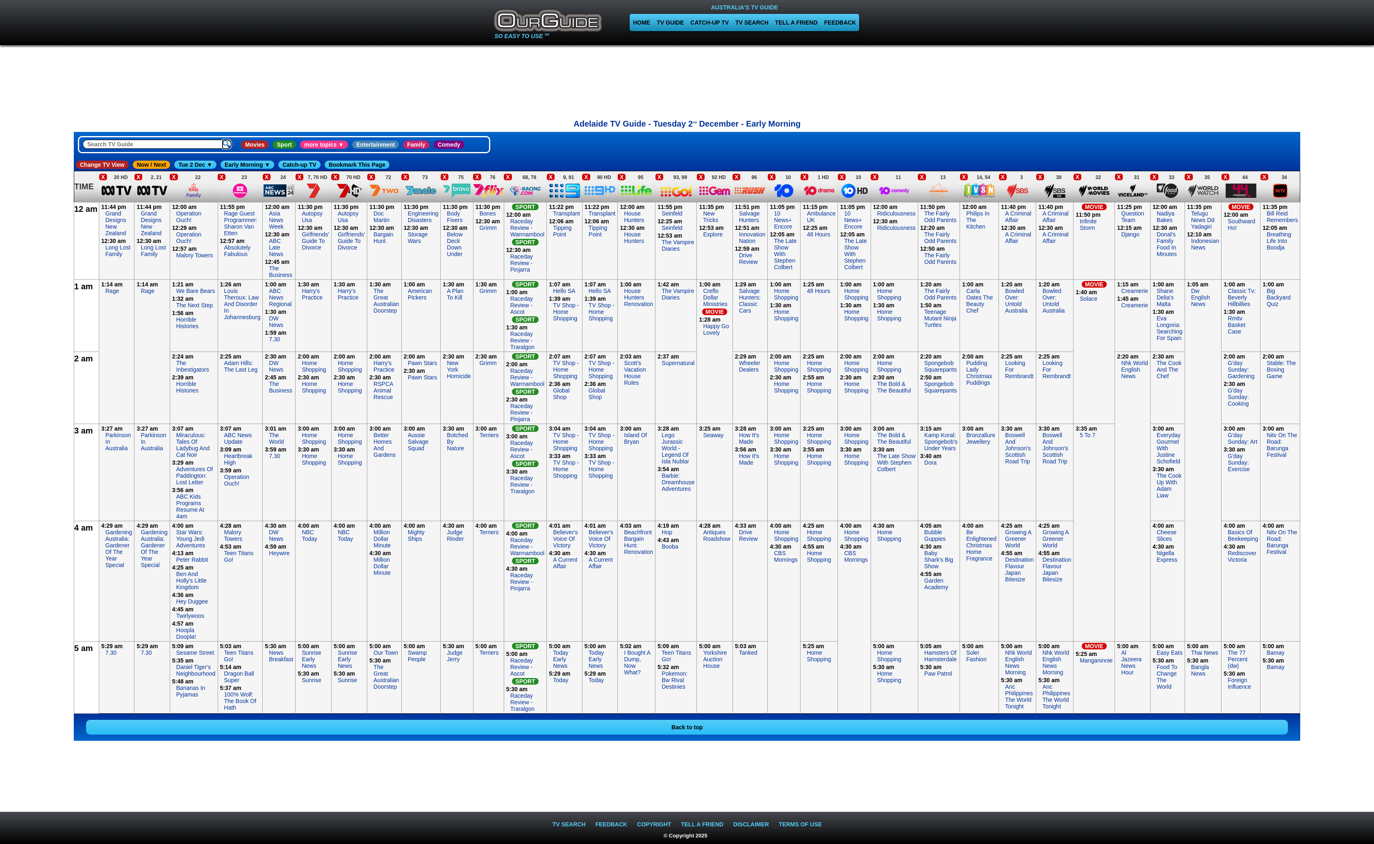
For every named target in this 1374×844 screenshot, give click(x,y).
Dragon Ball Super (239, 676)
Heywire (279, 553)
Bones (488, 213)
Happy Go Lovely (716, 329)
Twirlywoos (190, 616)
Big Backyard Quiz (1278, 297)
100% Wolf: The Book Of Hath (240, 701)
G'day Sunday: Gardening (1241, 369)
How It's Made (749, 438)
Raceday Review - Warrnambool (527, 228)
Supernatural (678, 363)
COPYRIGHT (654, 824)
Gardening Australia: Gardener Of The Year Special (118, 548)
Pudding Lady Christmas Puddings (979, 373)
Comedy (449, 144)
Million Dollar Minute (382, 539)
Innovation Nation (752, 237)
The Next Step (194, 305)
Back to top (687, 727)
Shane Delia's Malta (1165, 297)
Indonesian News (1205, 244)
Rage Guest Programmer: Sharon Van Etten (241, 223)
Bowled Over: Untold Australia (1016, 301)
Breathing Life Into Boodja (1279, 241)
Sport (284, 144)
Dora (930, 462)
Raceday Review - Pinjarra (521, 263)
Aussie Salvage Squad (418, 441)
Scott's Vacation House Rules (635, 373)
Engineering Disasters (423, 216)
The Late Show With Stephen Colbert (785, 254)
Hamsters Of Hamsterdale (940, 655)
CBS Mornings (786, 556)
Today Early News (560, 659)
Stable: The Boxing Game (1281, 369)
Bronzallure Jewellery (980, 438)
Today (560, 680)
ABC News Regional (280, 297)
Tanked (748, 652)
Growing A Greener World (1018, 539)
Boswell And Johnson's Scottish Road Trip (1018, 448)
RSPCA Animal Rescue (383, 390)
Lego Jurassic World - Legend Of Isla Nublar (675, 448)
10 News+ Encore (783, 220)
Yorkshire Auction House (715, 659)
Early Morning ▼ (247, 164)
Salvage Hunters (749, 216)
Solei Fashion (976, 655)
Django (1130, 234)
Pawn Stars (422, 363)
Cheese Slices (1166, 535)
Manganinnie (1096, 660)
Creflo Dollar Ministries (715, 297)
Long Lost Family (118, 250)
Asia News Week (276, 220)
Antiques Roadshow (716, 535)
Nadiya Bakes (1166, 216)
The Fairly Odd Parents (940, 216)
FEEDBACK (840, 22)
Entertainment (375, 144)
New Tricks (710, 216)
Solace (1088, 298)
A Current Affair (565, 562)
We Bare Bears (195, 291)
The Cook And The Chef (1169, 369)
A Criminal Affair (1018, 216)
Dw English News (1200, 297)
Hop (667, 532)
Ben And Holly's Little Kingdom (191, 580)
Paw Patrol (938, 673)
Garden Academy (936, 583)
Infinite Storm (1088, 224)
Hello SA (564, 291)
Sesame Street (195, 652)
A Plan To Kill (455, 294)
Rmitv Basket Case (1236, 325)
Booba (670, 546)
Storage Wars (418, 237)
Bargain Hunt (383, 237)
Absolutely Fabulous (237, 250)
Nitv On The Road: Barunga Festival (1282, 445)
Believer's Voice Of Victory (565, 539)
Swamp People (417, 655)
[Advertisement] (687, 79)
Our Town (385, 652)
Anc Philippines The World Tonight (1019, 696)
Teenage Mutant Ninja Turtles (940, 318)
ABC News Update (238, 438)
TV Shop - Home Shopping (566, 312)
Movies (254, 144)
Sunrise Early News (311, 659)
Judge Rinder (455, 535)
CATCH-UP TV (709, 22)
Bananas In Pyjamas (190, 691)
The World (276, 438)
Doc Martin (381, 216)
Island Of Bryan (635, 438)
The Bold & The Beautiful (894, 387)
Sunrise (311, 680)
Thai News (1204, 652)
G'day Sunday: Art (1242, 438)
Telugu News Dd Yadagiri (1203, 220)
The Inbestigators (192, 366)
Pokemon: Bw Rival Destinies (674, 680)
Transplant (566, 213)
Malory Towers (194, 255)
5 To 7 (1087, 435)
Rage (112, 291)
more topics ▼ (324, 144)
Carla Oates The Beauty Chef (979, 301)
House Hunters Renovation (638, 297)
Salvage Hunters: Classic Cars (750, 301)
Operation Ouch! (188, 216)
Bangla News (1200, 670)
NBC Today (309, 535)
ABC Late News (276, 247)
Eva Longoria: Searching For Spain (1170, 328)
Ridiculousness (896, 213)
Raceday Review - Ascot (521, 305)
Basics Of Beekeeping (1243, 535)
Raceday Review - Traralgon (522, 340)
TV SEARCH (752, 22)
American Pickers (420, 294)
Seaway (713, 435)
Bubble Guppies (935, 535)
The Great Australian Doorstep (386, 301)
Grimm (488, 228)
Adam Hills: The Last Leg (241, 366)
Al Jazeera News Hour (1131, 662)
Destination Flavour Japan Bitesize (1019, 569)
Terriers (489, 435)
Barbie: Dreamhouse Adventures (678, 482)
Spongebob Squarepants (940, 366)
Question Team (1132, 216)
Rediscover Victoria (1242, 556)
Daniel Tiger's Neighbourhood (196, 670)
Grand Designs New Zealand (115, 223)
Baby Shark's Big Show (938, 559)
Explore (712, 234)
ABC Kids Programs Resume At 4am (190, 506)
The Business (280, 271)
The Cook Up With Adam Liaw (1169, 485)
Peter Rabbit (192, 559)
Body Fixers (454, 216)
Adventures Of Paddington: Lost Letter (194, 476)
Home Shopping (786, 294)
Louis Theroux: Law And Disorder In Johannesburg (242, 304)
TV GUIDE (670, 22)
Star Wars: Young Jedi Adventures (190, 539)
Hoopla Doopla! (186, 633)
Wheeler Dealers (749, 366)
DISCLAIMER (751, 824)
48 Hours (818, 234)
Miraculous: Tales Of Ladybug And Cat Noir (193, 445)
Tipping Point (562, 231)
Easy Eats (1170, 652)
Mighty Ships (416, 535)
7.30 (274, 339)
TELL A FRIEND (796, 22)
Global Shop (561, 393)
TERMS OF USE (800, 824)
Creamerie (1134, 291)
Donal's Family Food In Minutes (1167, 244)
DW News (276, 321)
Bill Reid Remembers (1282, 216)
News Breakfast (281, 655)
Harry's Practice (312, 294)
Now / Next (151, 164)
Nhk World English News (1134, 369)
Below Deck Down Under (454, 244)
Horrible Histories (187, 322)
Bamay (1276, 652)
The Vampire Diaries (678, 245)
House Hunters (634, 216)
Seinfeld (672, 213)
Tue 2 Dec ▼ (195, 164)
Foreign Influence (1239, 683)
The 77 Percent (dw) (1237, 659)
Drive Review (748, 258)
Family (416, 144)
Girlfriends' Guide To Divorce (315, 241)
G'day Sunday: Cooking (1238, 397)
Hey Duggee (192, 601)
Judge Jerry (454, 655)
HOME (641, 22)
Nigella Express (1167, 556)
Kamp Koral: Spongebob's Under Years (941, 441)
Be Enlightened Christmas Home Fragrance (981, 545)
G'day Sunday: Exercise (1239, 462)
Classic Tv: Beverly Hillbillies (1242, 297)
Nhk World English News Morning (1018, 662)
